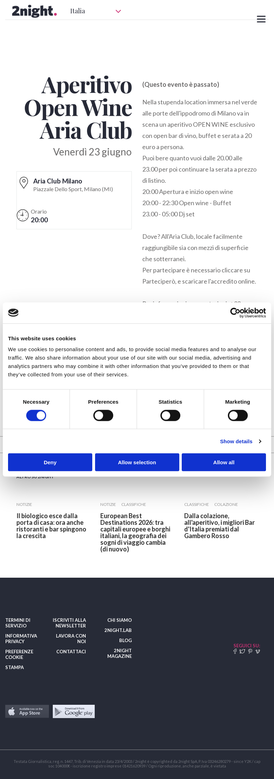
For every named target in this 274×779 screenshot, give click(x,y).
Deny (50, 462)
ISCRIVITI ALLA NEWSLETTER (69, 622)
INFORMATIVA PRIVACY (21, 638)
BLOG (125, 640)
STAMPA (14, 667)
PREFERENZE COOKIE (19, 654)
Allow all (224, 462)
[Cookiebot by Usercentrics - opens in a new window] (235, 312)
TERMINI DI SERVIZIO (17, 622)
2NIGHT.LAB (118, 630)
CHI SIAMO (119, 620)
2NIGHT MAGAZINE (119, 653)
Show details (236, 441)
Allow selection (137, 462)
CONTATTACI (71, 651)
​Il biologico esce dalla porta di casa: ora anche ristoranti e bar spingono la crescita (51, 526)
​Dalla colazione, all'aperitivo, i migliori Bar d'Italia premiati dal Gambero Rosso (219, 526)
